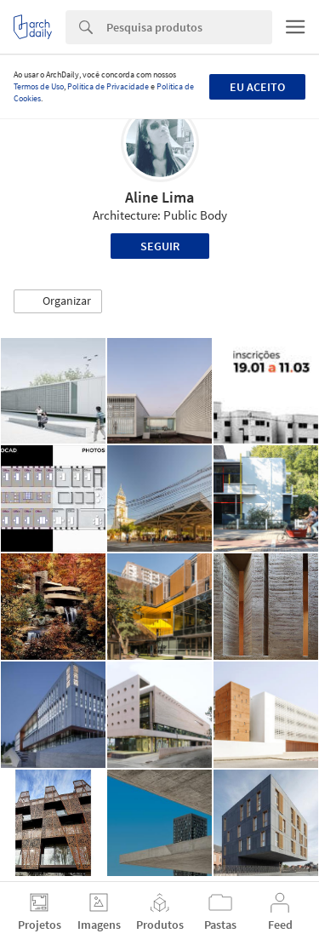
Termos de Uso (39, 86)
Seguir (159, 246)
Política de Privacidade (108, 86)
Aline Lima (159, 197)
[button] (58, 301)
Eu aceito (257, 86)
